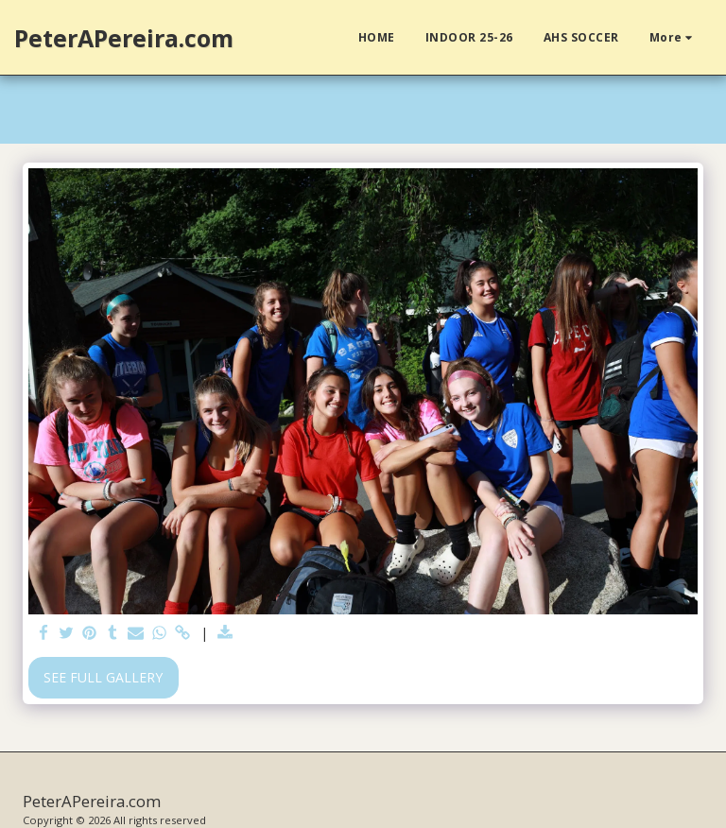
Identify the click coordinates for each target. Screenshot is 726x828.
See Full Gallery (103, 677)
